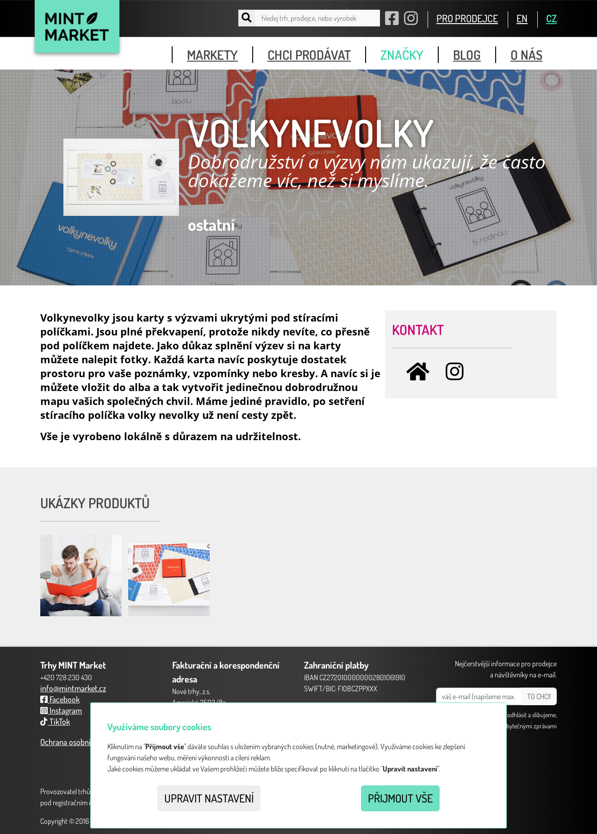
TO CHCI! (539, 696)
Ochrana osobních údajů (79, 742)
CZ (551, 18)
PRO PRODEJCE (467, 18)
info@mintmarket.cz (73, 688)
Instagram (61, 710)
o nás (526, 54)
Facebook (60, 699)
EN (522, 18)
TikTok (55, 721)
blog (467, 54)
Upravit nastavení (209, 798)
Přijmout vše (400, 798)
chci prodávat (309, 54)
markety (212, 54)
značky (401, 54)
